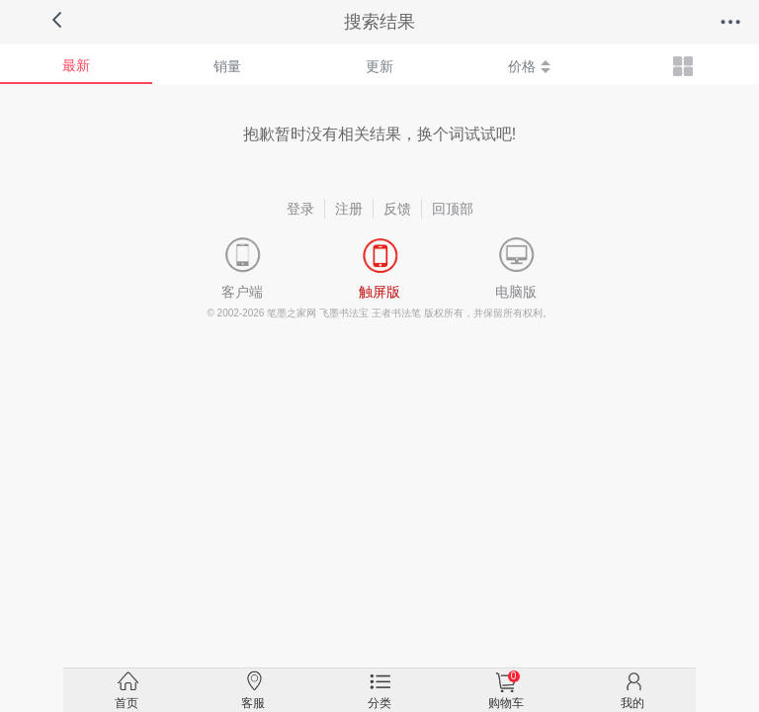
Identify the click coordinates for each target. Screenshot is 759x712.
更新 (379, 66)
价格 (529, 66)
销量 (227, 66)
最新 (76, 65)
